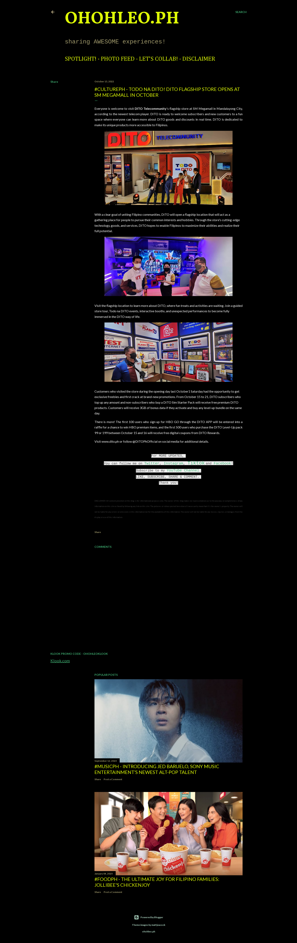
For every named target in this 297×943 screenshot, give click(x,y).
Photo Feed (118, 59)
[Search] (241, 12)
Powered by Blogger (148, 917)
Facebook (222, 463)
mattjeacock (158, 924)
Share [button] (54, 81)
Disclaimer (198, 59)
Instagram (173, 463)
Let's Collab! (158, 59)
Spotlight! (80, 59)
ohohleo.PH (122, 19)
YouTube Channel (183, 470)
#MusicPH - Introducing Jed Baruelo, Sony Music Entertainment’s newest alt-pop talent (156, 769)
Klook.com (60, 660)
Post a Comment (113, 779)
